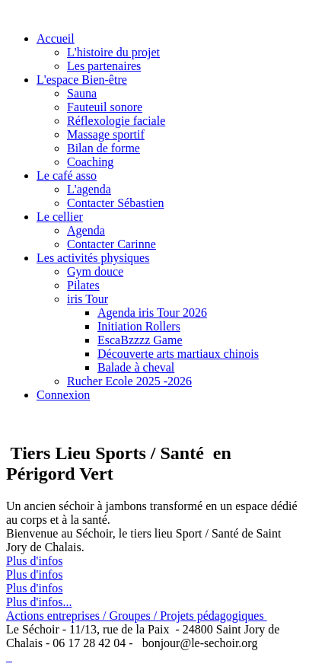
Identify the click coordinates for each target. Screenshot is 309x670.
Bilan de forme (103, 148)
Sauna (82, 93)
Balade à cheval (135, 367)
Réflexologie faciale (116, 120)
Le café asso (67, 175)
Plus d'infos (34, 560)
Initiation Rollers (138, 326)
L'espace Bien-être (82, 79)
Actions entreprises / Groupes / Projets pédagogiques (136, 615)
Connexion (63, 394)
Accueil (56, 38)
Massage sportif (106, 134)
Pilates (83, 285)
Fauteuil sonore (104, 106)
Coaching (90, 161)
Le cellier (60, 216)
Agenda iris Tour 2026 (152, 312)
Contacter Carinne (111, 244)
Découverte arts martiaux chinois (178, 353)
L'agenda (89, 189)
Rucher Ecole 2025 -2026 (129, 381)
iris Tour (87, 298)
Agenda (86, 230)
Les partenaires (104, 65)
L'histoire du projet (113, 52)
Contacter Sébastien (115, 202)
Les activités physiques (93, 257)
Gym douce (95, 271)
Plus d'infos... (39, 601)
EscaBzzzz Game (139, 339)
